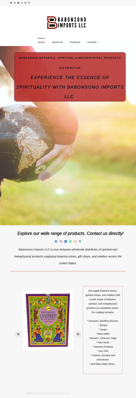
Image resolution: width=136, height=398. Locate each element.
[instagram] (14, 3)
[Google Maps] (80, 241)
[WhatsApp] (70, 241)
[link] (48, 292)
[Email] (75, 241)
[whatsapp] (22, 3)
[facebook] (11, 3)
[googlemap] (29, 3)
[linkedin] (18, 3)
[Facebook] (56, 241)
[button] (18, 334)
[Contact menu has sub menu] (92, 42)
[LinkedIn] (65, 241)
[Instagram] (61, 241)
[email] (25, 3)
